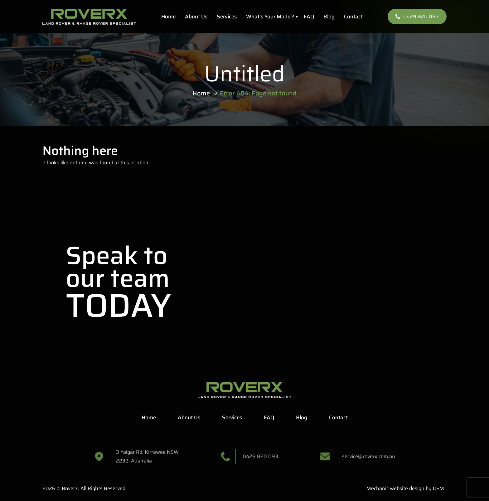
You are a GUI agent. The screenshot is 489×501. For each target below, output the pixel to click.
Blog (329, 16)
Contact (353, 16)
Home (168, 16)
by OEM (434, 488)
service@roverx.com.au (368, 459)
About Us (196, 16)
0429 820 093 (417, 16)
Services (227, 16)
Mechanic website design (395, 488)
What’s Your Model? (270, 16)
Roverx (70, 488)
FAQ (309, 16)
